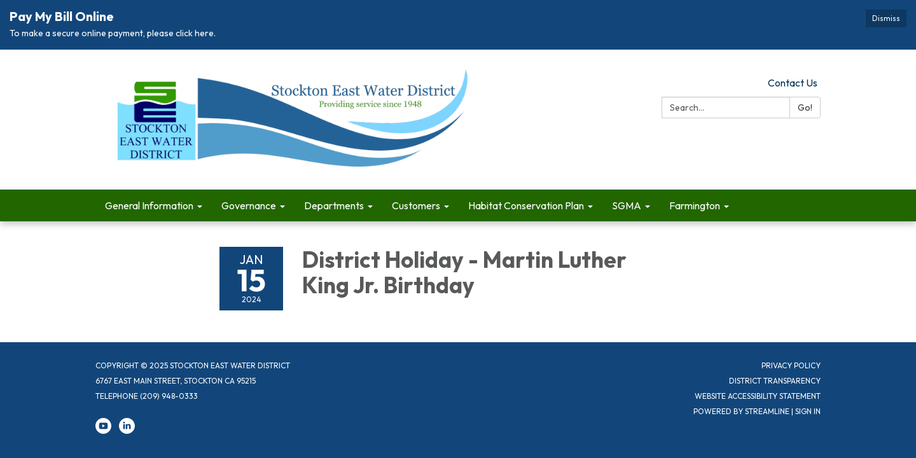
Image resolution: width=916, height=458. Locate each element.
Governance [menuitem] (248, 205)
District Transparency (775, 380)
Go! (805, 107)
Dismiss (886, 18)
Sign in (808, 411)
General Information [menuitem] (149, 205)
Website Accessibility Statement (758, 396)
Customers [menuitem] (416, 205)
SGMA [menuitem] (626, 205)
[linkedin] (127, 431)
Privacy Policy (791, 365)
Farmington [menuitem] (694, 205)
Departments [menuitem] (334, 205)
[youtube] (103, 431)
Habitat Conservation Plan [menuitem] (526, 205)
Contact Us (792, 82)
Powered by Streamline (741, 411)
